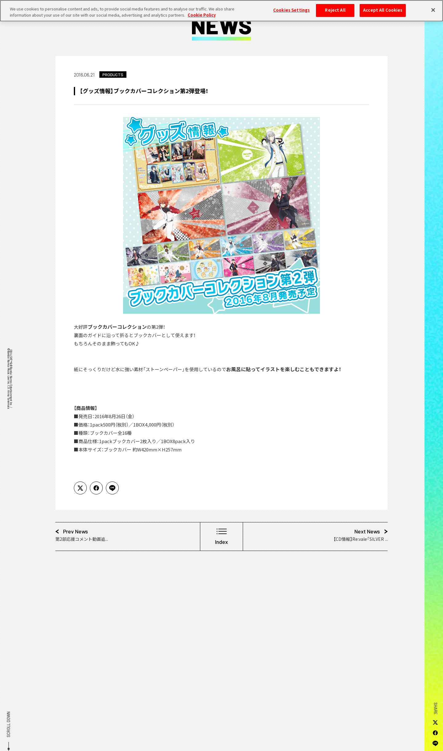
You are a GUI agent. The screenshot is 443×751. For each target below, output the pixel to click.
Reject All (335, 6)
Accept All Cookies (382, 6)
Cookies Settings (291, 6)
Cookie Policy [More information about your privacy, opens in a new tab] (202, 11)
